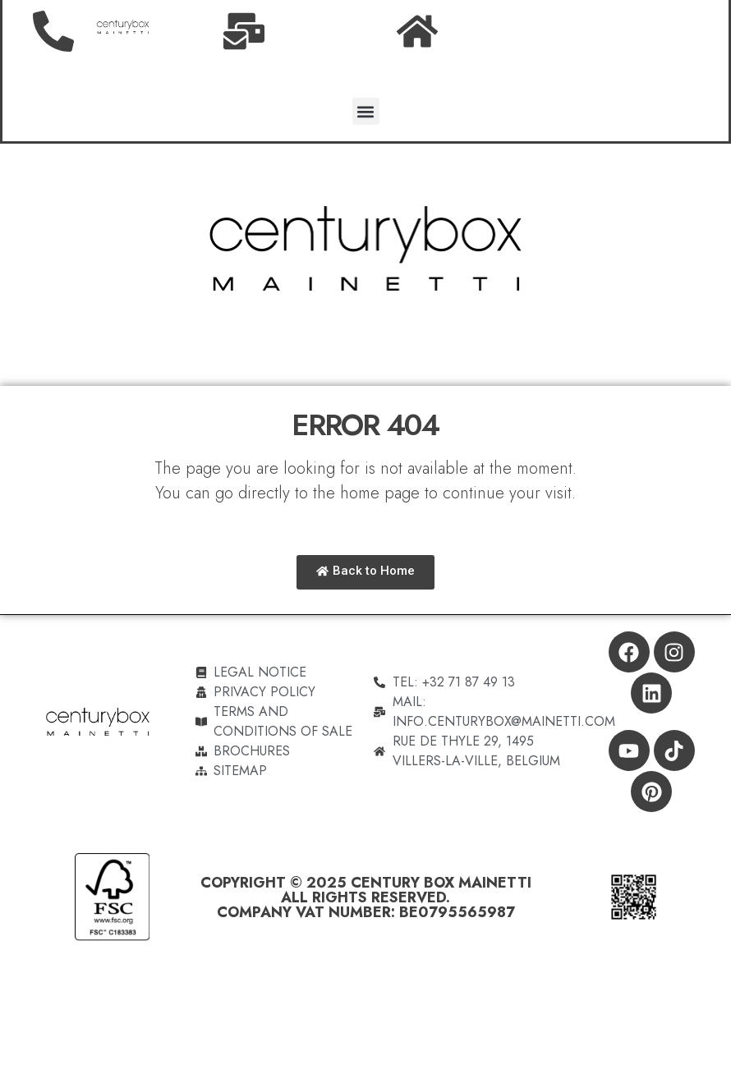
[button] (365, 111)
